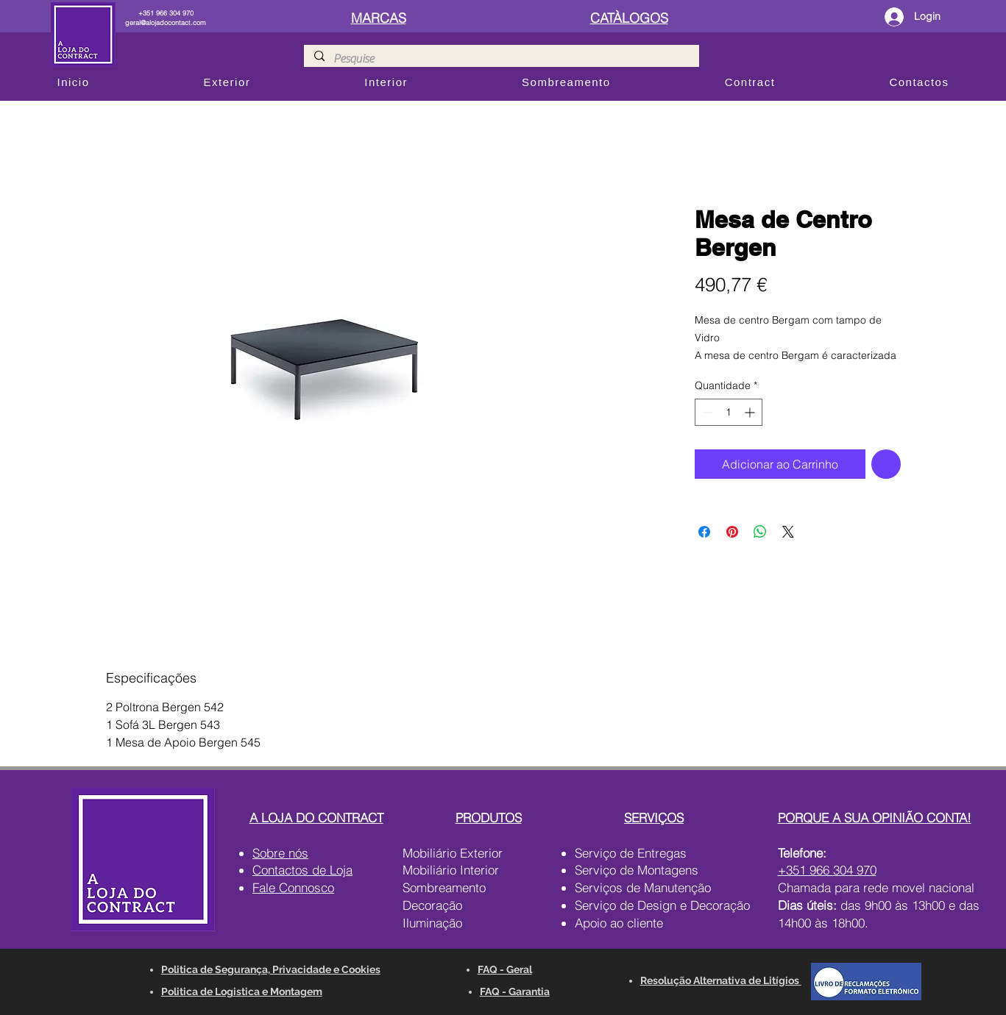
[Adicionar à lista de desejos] (886, 464)
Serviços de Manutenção (643, 887)
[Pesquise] (500, 59)
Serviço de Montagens (636, 869)
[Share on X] (788, 532)
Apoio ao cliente (619, 922)
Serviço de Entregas (631, 853)
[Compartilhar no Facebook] (704, 532)
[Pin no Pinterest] (732, 532)
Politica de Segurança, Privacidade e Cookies (270, 969)
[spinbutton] (728, 412)
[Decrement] (706, 412)
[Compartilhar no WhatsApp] (760, 532)
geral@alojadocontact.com (165, 22)
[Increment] (751, 412)
